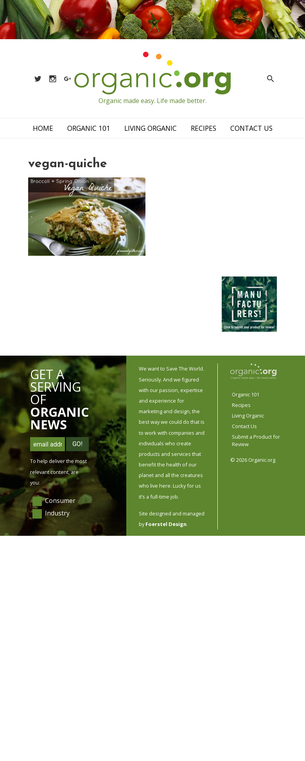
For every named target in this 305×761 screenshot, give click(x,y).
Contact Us (251, 128)
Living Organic (150, 128)
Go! (77, 444)
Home (43, 128)
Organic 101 (88, 128)
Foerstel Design (166, 524)
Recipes (203, 128)
